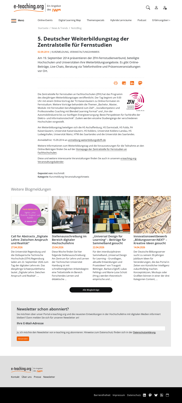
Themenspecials (95, 20)
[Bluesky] (156, 395)
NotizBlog (76, 28)
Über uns (27, 376)
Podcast (142, 20)
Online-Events (45, 20)
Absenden (23, 338)
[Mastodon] (150, 395)
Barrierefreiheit (102, 395)
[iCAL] (167, 395)
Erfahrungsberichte (162, 20)
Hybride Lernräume (121, 20)
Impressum (119, 395)
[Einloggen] (156, 7)
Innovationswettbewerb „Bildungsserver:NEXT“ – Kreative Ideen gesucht (150, 239)
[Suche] (148, 7)
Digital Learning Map (70, 20)
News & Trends (60, 28)
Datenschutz (134, 395)
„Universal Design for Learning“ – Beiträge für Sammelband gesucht (109, 239)
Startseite (43, 28)
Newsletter (49, 376)
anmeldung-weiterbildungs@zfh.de (87, 140)
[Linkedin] (145, 395)
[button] (24, 21)
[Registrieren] (165, 7)
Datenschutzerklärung (144, 332)
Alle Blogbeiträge (91, 289)
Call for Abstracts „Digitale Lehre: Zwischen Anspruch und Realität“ (29, 239)
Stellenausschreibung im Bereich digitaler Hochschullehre (69, 239)
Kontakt (15, 376)
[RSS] (162, 395)
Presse (37, 376)
